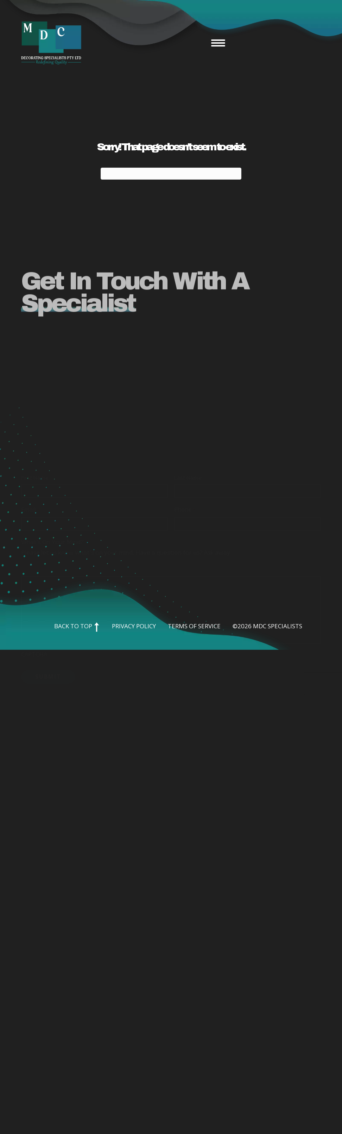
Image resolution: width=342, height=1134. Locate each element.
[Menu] (218, 43)
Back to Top (77, 626)
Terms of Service (194, 626)
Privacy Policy (134, 626)
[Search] (171, 174)
